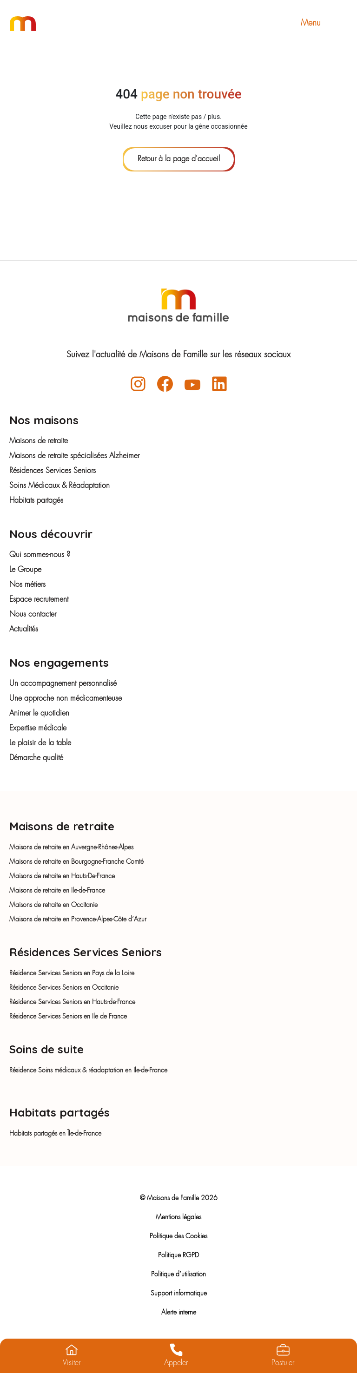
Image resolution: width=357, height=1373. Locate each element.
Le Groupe (25, 570)
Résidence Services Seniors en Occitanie (64, 988)
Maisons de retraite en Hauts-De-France (62, 876)
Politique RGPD (178, 1255)
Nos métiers (27, 585)
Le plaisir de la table (40, 743)
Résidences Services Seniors (52, 471)
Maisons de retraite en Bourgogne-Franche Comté (76, 862)
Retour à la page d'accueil (179, 159)
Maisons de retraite (38, 441)
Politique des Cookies (178, 1236)
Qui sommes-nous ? (39, 555)
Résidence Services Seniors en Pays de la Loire (71, 973)
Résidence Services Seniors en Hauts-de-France (72, 1002)
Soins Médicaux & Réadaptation (59, 486)
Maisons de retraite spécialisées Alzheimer (74, 456)
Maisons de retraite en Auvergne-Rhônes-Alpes (71, 847)
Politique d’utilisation (178, 1274)
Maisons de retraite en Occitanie (53, 905)
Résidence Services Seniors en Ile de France (68, 1016)
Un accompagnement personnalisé (63, 684)
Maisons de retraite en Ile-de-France (57, 890)
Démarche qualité (36, 758)
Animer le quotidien (39, 713)
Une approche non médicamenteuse (65, 699)
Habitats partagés (36, 501)
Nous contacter (32, 614)
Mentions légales (178, 1217)
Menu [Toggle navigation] (324, 23)
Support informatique (179, 1293)
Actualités (23, 629)
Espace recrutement (38, 600)
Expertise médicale (37, 728)
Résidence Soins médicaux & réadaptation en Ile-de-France (88, 1070)
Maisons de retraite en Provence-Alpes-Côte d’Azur (77, 919)
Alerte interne (178, 1312)
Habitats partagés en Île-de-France (55, 1133)
